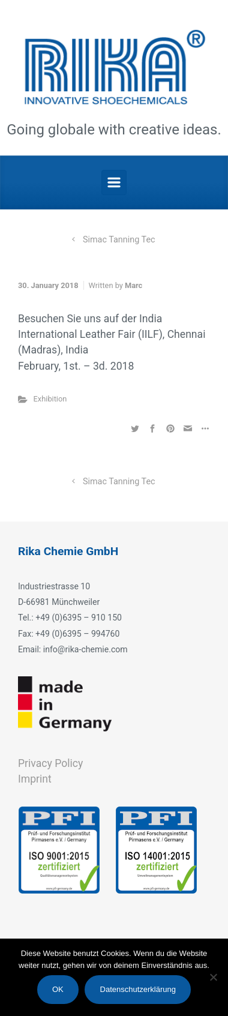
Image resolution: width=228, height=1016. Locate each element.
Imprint (35, 779)
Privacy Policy (50, 763)
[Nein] (213, 977)
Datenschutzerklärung (138, 989)
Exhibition (50, 398)
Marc (133, 285)
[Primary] (114, 182)
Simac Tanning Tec (119, 240)
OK (58, 989)
